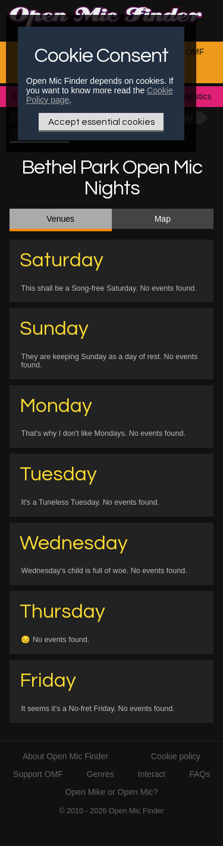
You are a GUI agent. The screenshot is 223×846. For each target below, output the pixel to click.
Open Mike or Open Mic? (111, 792)
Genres (100, 774)
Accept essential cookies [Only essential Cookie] (101, 122)
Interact (152, 774)
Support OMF (38, 774)
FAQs (199, 774)
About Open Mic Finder (65, 756)
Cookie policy (175, 756)
